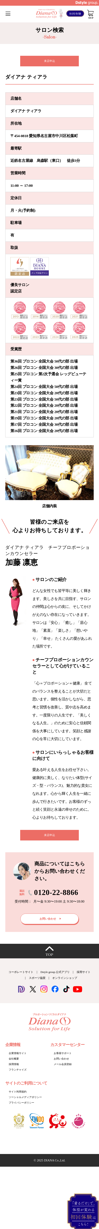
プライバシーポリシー (22, 1107)
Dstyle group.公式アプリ (63, 977)
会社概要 (14, 1063)
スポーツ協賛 (43, 983)
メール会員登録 (63, 1069)
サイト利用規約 (18, 1096)
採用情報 (14, 1069)
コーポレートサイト (25, 977)
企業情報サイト (18, 1058)
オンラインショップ (74, 983)
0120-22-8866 (56, 896)
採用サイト (19, 983)
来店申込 (49, 61)
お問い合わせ (62, 1063)
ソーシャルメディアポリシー (27, 1102)
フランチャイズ (18, 1074)
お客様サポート (63, 1058)
